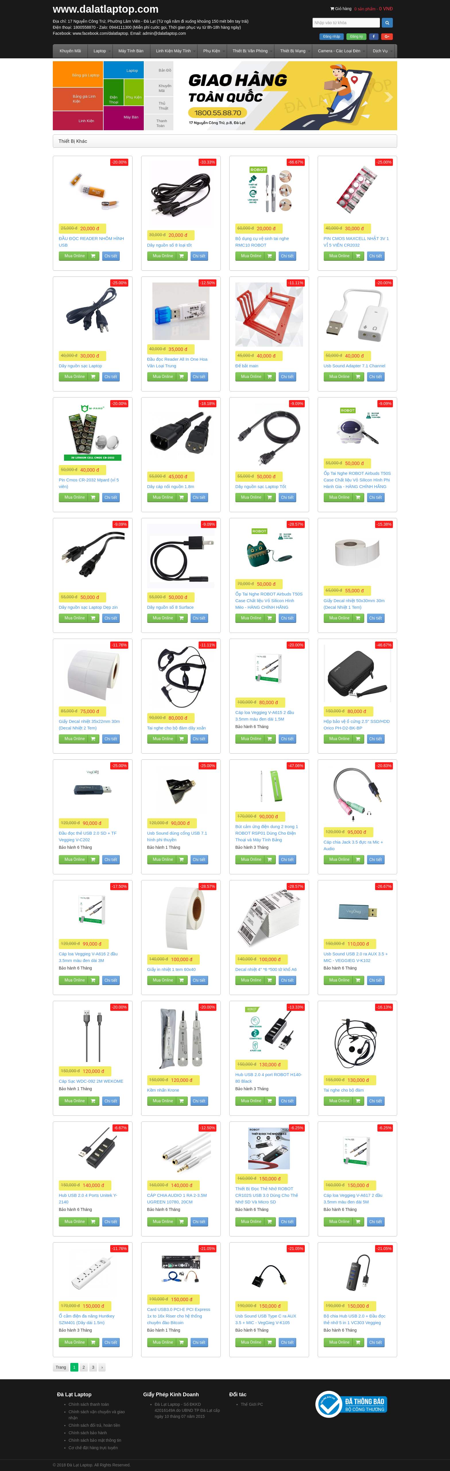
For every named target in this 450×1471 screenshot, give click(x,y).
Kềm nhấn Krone (163, 1090)
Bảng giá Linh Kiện (84, 98)
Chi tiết (110, 256)
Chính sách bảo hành (88, 1432)
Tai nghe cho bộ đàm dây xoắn (176, 727)
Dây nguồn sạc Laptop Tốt (260, 486)
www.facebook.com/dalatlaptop (100, 33)
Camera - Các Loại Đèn (339, 51)
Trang (61, 1367)
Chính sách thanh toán (89, 1404)
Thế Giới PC (252, 1404)
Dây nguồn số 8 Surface (170, 607)
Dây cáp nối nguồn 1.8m (170, 486)
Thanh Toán (161, 123)
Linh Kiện (86, 121)
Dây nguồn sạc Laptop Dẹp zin (88, 607)
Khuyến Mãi (70, 51)
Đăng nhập (331, 36)
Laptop (100, 51)
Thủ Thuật (163, 105)
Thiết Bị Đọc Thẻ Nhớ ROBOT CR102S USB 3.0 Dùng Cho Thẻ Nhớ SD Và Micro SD (266, 1195)
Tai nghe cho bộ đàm (344, 1090)
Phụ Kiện (211, 51)
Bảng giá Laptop (85, 75)
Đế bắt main (246, 365)
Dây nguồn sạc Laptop (80, 365)
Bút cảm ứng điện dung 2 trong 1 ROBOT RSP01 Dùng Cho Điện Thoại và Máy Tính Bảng (266, 833)
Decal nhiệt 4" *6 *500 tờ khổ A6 (266, 969)
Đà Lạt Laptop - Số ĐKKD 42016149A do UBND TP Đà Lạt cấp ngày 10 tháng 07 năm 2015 (187, 1410)
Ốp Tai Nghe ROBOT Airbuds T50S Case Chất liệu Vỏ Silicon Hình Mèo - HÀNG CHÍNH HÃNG (269, 601)
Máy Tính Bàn (131, 51)
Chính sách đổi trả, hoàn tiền (94, 1425)
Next (388, 97)
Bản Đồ (165, 70)
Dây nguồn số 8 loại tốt (169, 245)
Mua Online (75, 256)
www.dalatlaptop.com (106, 9)
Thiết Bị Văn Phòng (250, 51)
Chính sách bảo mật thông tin (95, 1440)
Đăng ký (356, 36)
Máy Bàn (131, 117)
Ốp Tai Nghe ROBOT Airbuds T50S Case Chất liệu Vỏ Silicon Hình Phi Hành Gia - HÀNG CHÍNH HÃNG (357, 480)
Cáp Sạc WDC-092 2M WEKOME (91, 1081)
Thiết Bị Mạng (292, 51)
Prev (185, 97)
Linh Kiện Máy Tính (173, 51)
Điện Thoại (113, 99)
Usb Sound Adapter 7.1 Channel (354, 365)
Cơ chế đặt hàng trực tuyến (93, 1447)
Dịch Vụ (380, 51)
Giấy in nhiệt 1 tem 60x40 (171, 969)
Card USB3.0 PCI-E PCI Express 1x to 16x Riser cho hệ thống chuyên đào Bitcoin (178, 1316)
